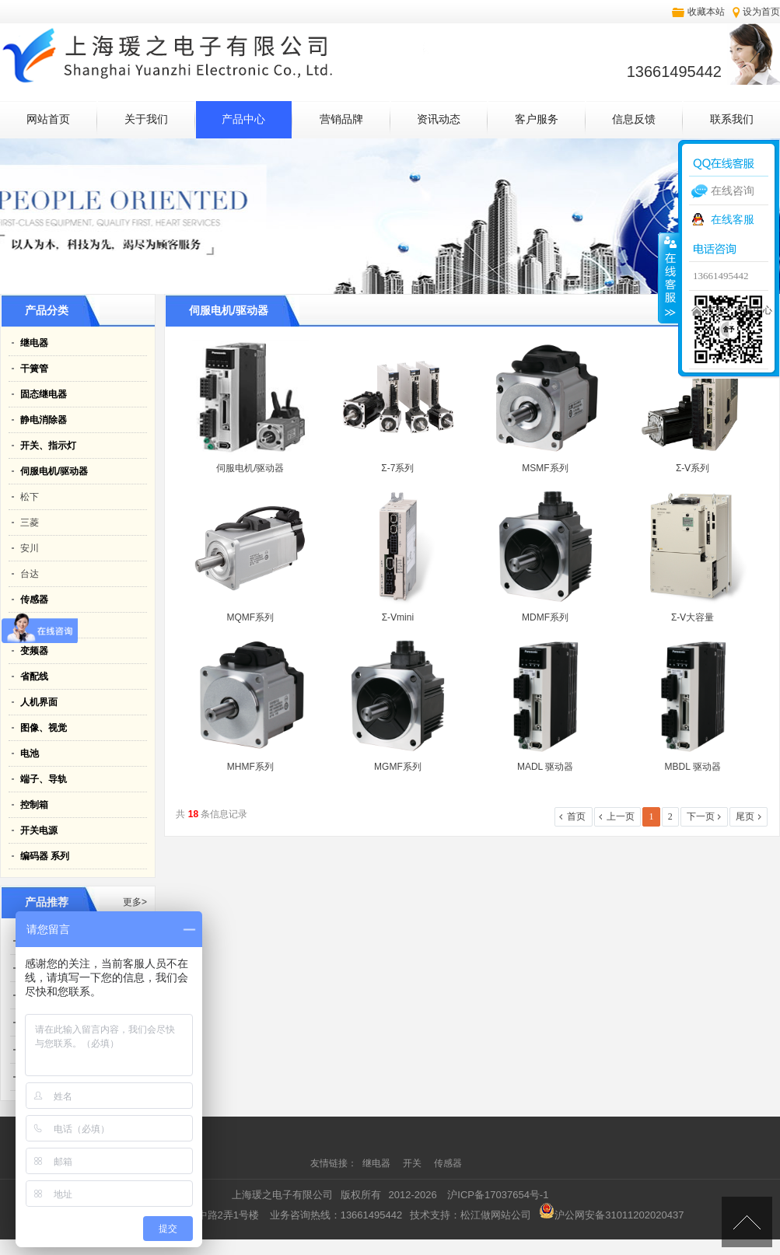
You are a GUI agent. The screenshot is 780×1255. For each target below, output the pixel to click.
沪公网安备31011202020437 (611, 1215)
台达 (29, 573)
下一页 (701, 816)
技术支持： (470, 1215)
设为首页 (761, 11)
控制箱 (34, 804)
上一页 (621, 816)
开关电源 (39, 830)
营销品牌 (341, 119)
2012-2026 (413, 1195)
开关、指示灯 (48, 445)
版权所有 (361, 1195)
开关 (413, 1163)
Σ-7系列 (397, 468)
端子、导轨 (43, 779)
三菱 (29, 522)
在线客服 (732, 219)
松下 (29, 496)
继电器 (34, 342)
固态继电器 (43, 394)
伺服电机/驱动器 (54, 471)
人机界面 (39, 702)
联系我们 (732, 119)
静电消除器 (43, 419)
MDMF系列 (545, 617)
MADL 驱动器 (545, 766)
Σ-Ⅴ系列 (692, 468)
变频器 (34, 650)
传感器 (34, 599)
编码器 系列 (44, 856)
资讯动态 (438, 119)
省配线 (34, 676)
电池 (29, 753)
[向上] (747, 1222)
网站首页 (48, 119)
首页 (714, 310)
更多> (135, 902)
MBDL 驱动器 (693, 766)
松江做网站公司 (495, 1215)
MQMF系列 (250, 617)
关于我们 (146, 119)
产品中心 (243, 119)
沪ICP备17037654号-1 (497, 1195)
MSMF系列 (545, 468)
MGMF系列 (397, 766)
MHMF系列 (250, 766)
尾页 (745, 816)
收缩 (669, 277)
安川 (29, 548)
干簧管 (34, 368)
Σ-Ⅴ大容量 (692, 617)
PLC (29, 625)
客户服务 (536, 119)
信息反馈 (634, 119)
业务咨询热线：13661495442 (336, 1215)
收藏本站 (706, 11)
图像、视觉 (43, 727)
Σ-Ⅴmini (398, 617)
